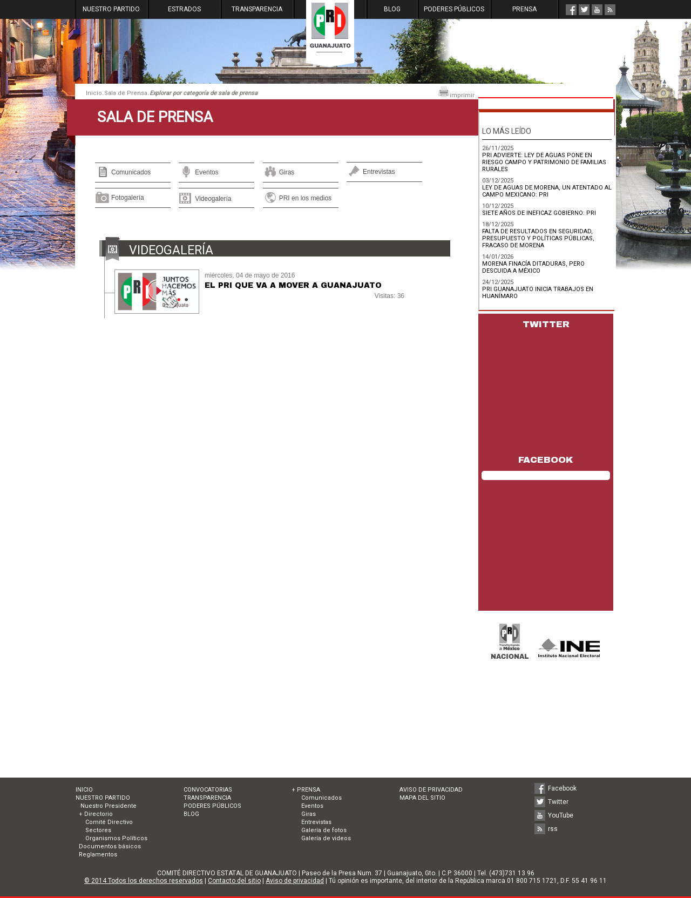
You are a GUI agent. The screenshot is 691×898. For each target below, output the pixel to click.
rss (553, 829)
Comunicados (131, 172)
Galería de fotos (324, 830)
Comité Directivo (109, 822)
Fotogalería (127, 197)
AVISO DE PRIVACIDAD (431, 789)
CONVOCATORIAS (208, 789)
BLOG (392, 9)
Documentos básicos (110, 846)
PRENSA (524, 9)
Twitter (558, 802)
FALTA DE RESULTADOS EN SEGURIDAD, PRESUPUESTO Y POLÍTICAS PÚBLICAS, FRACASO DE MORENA (538, 238)
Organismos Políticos (116, 838)
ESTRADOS (184, 9)
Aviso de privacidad (295, 881)
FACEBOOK (545, 460)
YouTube (560, 815)
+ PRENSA (306, 789)
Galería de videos (326, 838)
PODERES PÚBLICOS (454, 9)
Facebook (562, 788)
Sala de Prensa (125, 93)
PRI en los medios (305, 198)
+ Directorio (96, 814)
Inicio (94, 93)
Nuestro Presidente (108, 805)
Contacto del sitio (234, 881)
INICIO (84, 789)
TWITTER (546, 324)
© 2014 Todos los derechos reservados (143, 881)
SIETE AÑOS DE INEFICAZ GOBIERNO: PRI (539, 213)
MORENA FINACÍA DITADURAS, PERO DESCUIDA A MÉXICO (533, 267)
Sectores (98, 830)
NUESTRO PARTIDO (111, 9)
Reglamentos (98, 854)
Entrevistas (379, 171)
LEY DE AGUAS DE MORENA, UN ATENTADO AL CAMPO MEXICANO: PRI (547, 191)
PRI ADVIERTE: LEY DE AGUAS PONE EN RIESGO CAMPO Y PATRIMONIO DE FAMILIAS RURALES (544, 162)
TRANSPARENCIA (257, 9)
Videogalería (213, 198)
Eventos (206, 172)
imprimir (456, 92)
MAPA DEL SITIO (422, 797)
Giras (287, 172)
